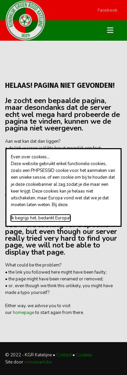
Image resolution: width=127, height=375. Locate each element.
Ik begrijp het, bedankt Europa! (40, 218)
